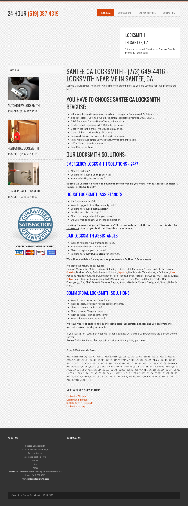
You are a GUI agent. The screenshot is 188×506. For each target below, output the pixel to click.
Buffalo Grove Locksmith (79, 403)
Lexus (173, 272)
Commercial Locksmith (24, 191)
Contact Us (169, 12)
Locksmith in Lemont (77, 399)
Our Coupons (124, 12)
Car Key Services (147, 12)
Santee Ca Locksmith (18, 471)
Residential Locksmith (23, 148)
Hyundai (122, 272)
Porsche (70, 272)
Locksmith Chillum (76, 396)
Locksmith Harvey (76, 406)
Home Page (106, 12)
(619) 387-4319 (43, 13)
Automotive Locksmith (24, 105)
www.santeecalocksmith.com (35, 479)
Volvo (69, 279)
